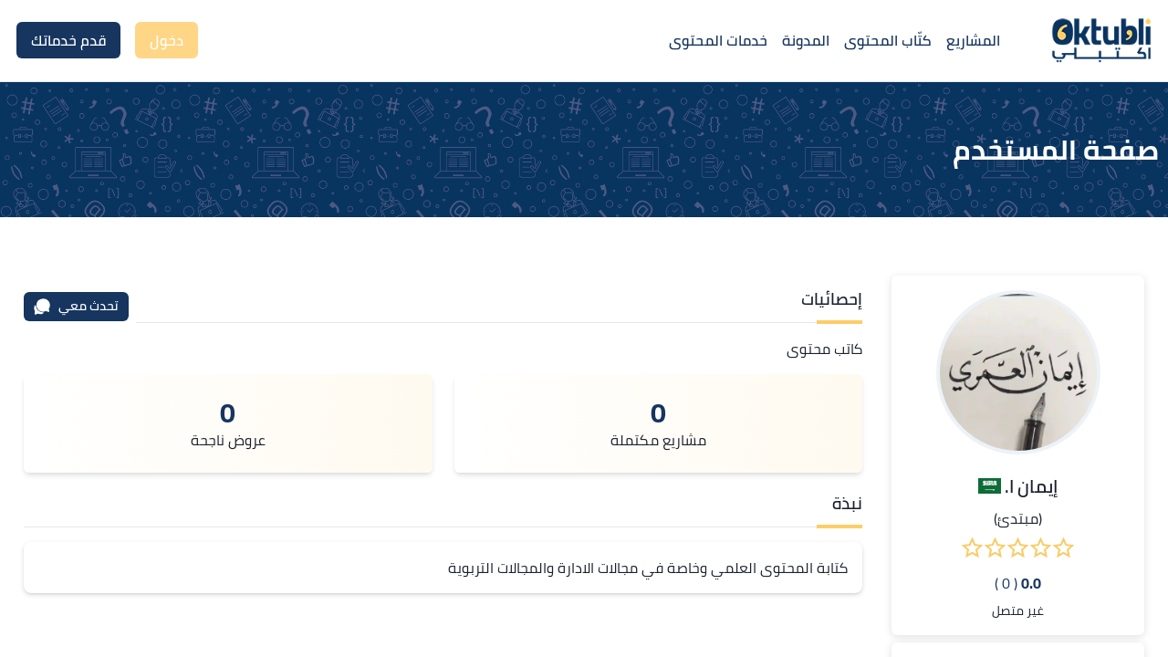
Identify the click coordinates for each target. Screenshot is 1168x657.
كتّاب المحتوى (888, 40)
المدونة (805, 40)
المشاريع (973, 40)
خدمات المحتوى (718, 40)
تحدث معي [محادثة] (76, 306)
